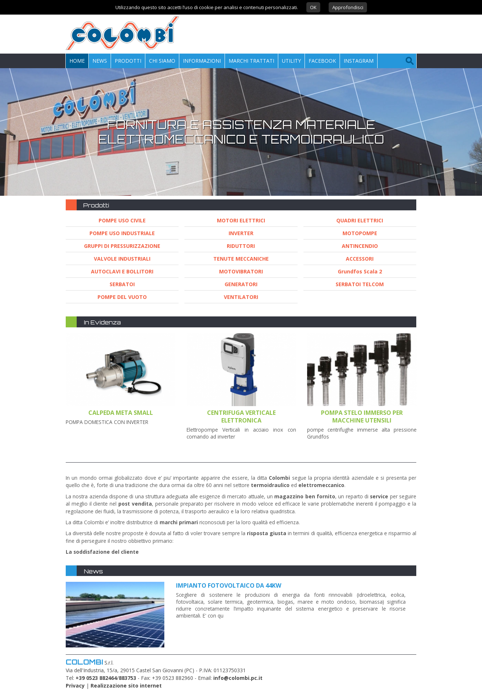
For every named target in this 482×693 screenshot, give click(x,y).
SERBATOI (122, 284)
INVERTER (241, 233)
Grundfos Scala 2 (360, 271)
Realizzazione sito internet (126, 685)
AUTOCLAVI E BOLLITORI (122, 271)
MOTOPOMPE (360, 233)
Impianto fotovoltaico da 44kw (228, 585)
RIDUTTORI (241, 245)
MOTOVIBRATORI (241, 271)
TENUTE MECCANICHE (241, 258)
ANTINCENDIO (360, 245)
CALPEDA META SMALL (120, 413)
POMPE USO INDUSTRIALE (122, 233)
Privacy (75, 685)
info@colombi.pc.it (238, 677)
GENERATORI (241, 284)
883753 (127, 677)
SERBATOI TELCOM (360, 284)
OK (313, 7)
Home (77, 60)
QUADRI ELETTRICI (359, 220)
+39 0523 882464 (96, 677)
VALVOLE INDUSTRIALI (122, 258)
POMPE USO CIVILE (122, 220)
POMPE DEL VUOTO (122, 296)
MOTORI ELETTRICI (241, 220)
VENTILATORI (241, 296)
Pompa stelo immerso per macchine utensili (362, 416)
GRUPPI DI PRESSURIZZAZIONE (122, 245)
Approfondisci (347, 7)
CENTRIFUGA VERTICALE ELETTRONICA (241, 416)
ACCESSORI (360, 258)
